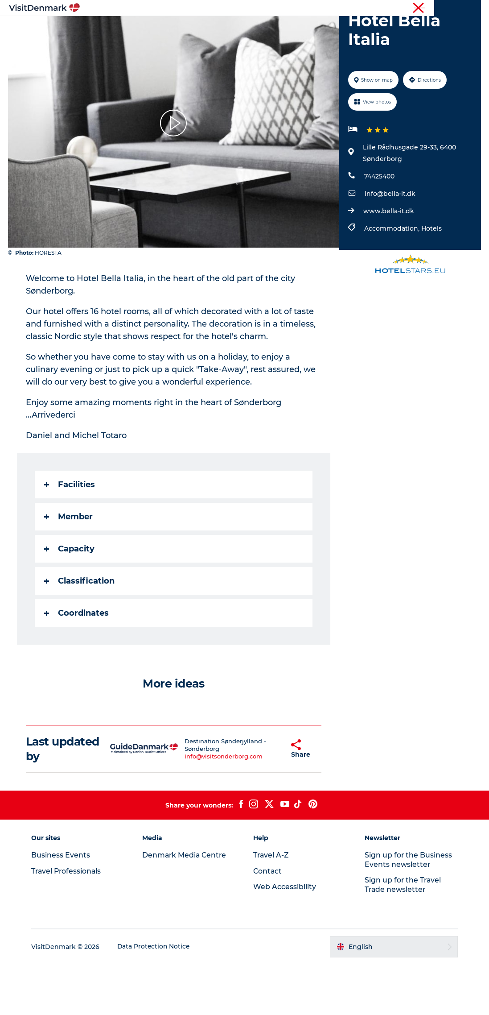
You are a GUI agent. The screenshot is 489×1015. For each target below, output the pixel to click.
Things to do (232, 29)
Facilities (70, 535)
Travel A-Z (272, 905)
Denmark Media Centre (187, 905)
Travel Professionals (350, 8)
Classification (80, 632)
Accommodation (296, 29)
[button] (268, 799)
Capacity (70, 600)
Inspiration (123, 29)
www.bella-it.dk (388, 262)
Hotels (431, 279)
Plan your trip (361, 29)
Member (69, 567)
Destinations (176, 29)
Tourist (306, 8)
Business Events (406, 8)
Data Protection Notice (157, 998)
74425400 (379, 227)
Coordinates (77, 664)
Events (244, 38)
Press (443, 8)
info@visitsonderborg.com (214, 807)
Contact (469, 8)
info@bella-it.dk (389, 244)
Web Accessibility (285, 937)
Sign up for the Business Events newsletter (407, 910)
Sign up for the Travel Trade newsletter (402, 936)
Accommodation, (392, 279)
